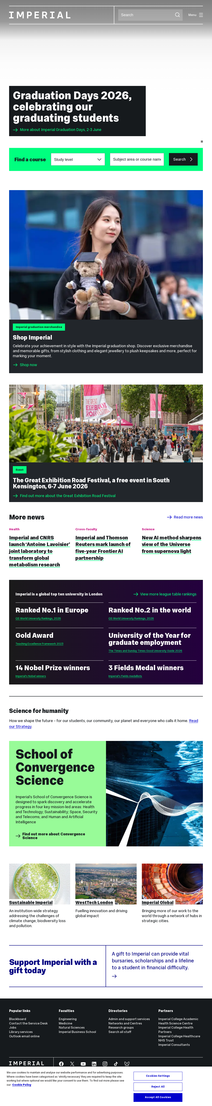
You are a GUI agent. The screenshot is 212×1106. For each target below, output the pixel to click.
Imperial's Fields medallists (125, 676)
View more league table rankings (164, 594)
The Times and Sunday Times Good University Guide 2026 (145, 651)
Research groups (121, 1027)
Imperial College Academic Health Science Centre (178, 1021)
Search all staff (119, 1032)
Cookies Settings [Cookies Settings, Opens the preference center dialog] (158, 1076)
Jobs (12, 1027)
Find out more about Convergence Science (50, 836)
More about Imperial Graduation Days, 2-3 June (57, 129)
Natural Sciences (72, 1027)
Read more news (185, 517)
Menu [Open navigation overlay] (195, 15)
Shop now (28, 364)
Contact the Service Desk (28, 1023)
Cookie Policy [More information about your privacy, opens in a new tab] (21, 1084)
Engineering (68, 1019)
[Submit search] (177, 15)
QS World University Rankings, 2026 (38, 618)
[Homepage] (61, 15)
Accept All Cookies (158, 1097)
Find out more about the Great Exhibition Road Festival (64, 495)
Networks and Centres (125, 1023)
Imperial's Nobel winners (31, 676)
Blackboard (17, 1019)
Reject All (158, 1086)
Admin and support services (129, 1019)
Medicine (65, 1023)
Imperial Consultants (174, 1045)
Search (183, 159)
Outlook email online (24, 1036)
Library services (21, 1032)
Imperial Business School (77, 1032)
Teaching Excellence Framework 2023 (39, 643)
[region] (106, 1086)
